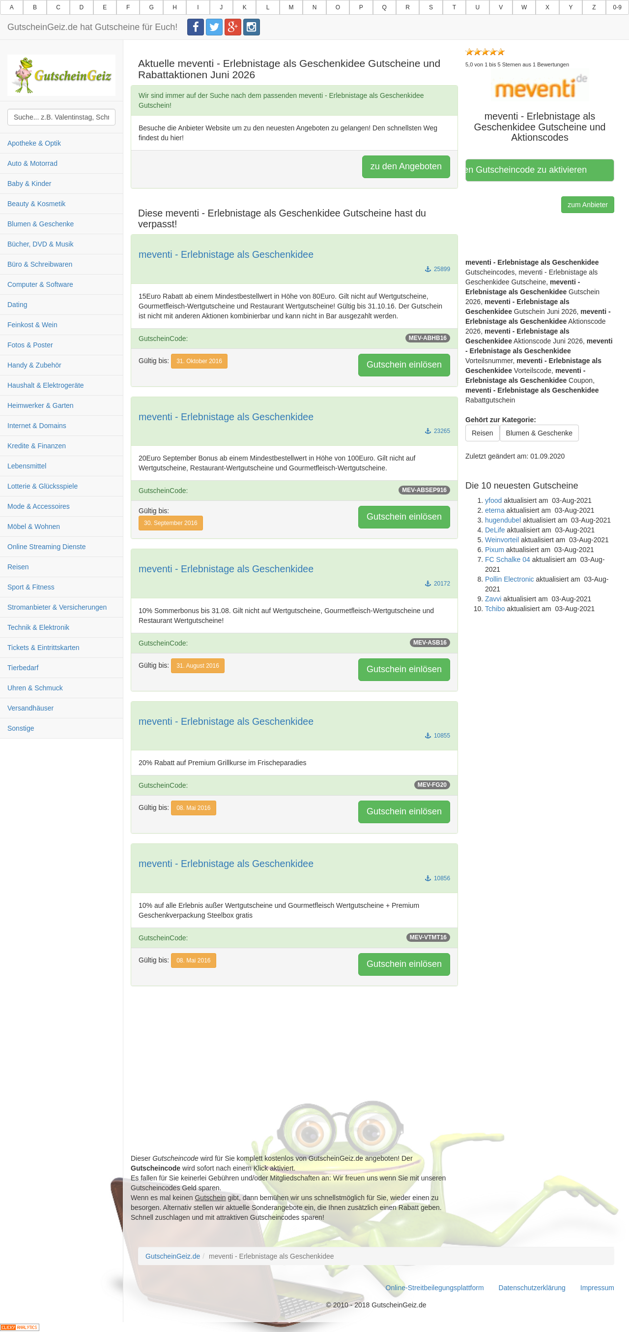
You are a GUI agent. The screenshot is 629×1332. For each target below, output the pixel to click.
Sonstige (20, 728)
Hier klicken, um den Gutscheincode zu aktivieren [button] (529, 170)
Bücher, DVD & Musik (40, 244)
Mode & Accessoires (38, 506)
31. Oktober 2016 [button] (199, 361)
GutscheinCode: (294, 338)
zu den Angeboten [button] (406, 166)
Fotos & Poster (30, 345)
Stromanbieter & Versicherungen (57, 607)
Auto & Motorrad (32, 163)
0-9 (617, 7)
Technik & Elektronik (38, 627)
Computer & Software (40, 284)
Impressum (597, 1288)
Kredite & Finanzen (36, 446)
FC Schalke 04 (507, 559)
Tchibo (495, 609)
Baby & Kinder (29, 183)
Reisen (18, 567)
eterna (495, 510)
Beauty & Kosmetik (36, 204)
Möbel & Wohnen (33, 526)
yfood (493, 500)
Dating (17, 305)
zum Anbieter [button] (588, 205)
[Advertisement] (294, 1084)
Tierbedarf (22, 668)
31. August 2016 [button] (197, 665)
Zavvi (493, 599)
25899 (437, 269)
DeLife (495, 530)
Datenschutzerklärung (532, 1288)
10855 (437, 735)
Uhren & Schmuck (35, 688)
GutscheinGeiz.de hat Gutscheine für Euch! (92, 27)
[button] (540, 85)
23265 (437, 431)
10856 (437, 878)
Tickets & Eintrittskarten (43, 647)
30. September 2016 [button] (171, 523)
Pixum (494, 550)
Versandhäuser (30, 708)
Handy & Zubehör (34, 365)
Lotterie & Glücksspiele (42, 486)
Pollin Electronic (509, 579)
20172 (437, 583)
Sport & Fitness (31, 587)
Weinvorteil (502, 540)
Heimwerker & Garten (40, 405)
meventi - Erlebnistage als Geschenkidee (226, 254)
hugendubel (503, 520)
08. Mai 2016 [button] (193, 808)
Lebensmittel (26, 466)
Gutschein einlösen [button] (404, 365)
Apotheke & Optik (34, 143)
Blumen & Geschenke (40, 224)
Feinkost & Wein (32, 325)
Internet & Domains (36, 426)
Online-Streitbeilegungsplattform (435, 1288)
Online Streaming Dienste (46, 547)
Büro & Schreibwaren (39, 264)
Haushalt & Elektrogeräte (45, 385)
